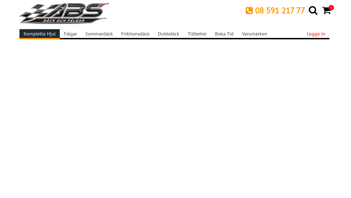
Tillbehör (197, 34)
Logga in (316, 34)
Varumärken (254, 34)
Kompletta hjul (40, 34)
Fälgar (70, 34)
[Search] (313, 10)
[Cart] (327, 10)
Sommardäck (99, 34)
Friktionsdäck (135, 34)
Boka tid (224, 34)
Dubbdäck (168, 34)
